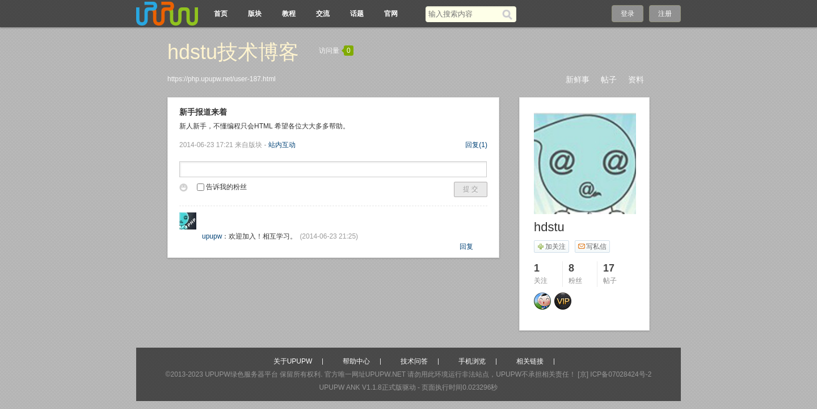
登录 (627, 14)
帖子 (609, 79)
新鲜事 (577, 79)
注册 (665, 14)
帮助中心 (356, 361)
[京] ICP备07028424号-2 (614, 374)
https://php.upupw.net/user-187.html (221, 79)
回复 (476, 145)
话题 (357, 14)
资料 (636, 79)
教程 (289, 14)
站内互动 (282, 145)
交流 (323, 14)
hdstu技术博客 (233, 52)
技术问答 (414, 361)
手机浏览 (472, 361)
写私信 (592, 247)
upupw (212, 236)
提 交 (470, 189)
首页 (221, 14)
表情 (185, 189)
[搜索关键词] (463, 14)
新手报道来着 (203, 111)
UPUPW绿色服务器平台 (241, 374)
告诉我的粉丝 (222, 187)
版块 (255, 14)
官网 (391, 14)
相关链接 (530, 361)
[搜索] (509, 14)
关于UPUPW (293, 361)
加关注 (551, 247)
